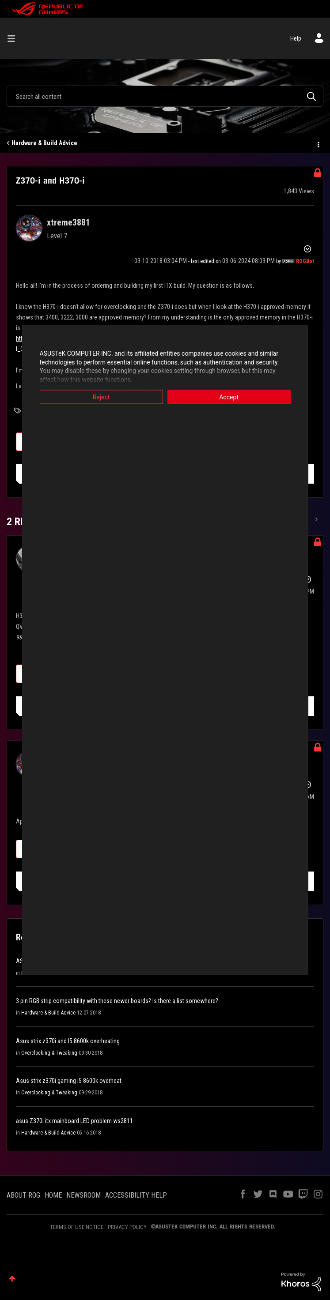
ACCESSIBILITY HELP (136, 1195)
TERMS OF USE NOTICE (76, 1227)
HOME (53, 1195)
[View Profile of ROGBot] (305, 261)
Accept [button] (229, 397)
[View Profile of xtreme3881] (68, 222)
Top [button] (12, 1278)
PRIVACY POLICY (127, 1227)
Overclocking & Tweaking (49, 1053)
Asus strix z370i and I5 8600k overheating (68, 1041)
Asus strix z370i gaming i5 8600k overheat (68, 1080)
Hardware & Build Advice (44, 143)
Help (295, 38)
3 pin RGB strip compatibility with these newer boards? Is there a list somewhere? (117, 1000)
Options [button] (317, 143)
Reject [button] (101, 397)
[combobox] (165, 96)
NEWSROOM (83, 1195)
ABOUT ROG (23, 1195)
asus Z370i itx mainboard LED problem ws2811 (74, 1120)
